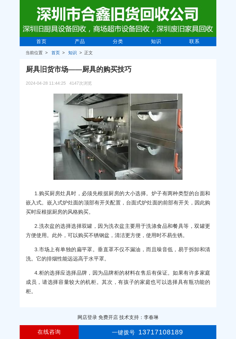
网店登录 (87, 317)
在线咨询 (49, 332)
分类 (118, 41)
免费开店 (108, 317)
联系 (194, 41)
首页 (41, 41)
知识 (156, 41)
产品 (80, 41)
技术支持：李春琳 (139, 317)
